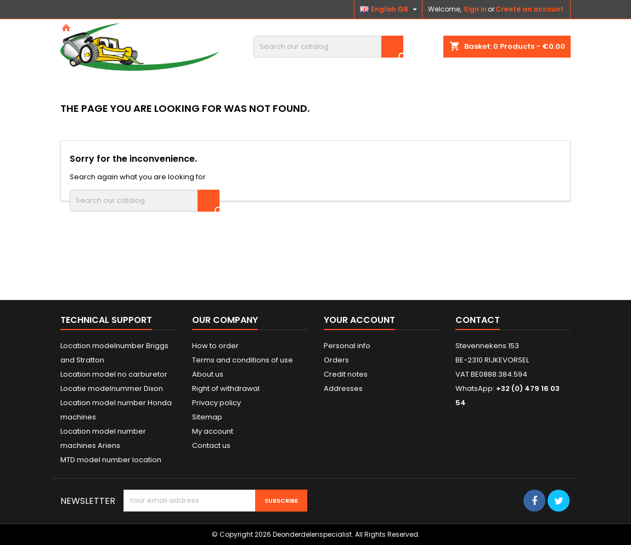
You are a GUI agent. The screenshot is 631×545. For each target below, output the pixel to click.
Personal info (347, 345)
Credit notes (346, 374)
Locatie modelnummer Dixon (111, 388)
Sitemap (207, 417)
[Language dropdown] (390, 9)
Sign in (475, 9)
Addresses (343, 388)
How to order (215, 345)
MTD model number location (110, 460)
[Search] (328, 47)
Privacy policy (216, 403)
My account (212, 431)
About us (207, 374)
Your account (359, 320)
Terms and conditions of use (242, 360)
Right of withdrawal (226, 388)
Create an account (529, 9)
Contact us (211, 445)
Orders (336, 360)
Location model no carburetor (113, 374)
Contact (477, 320)
